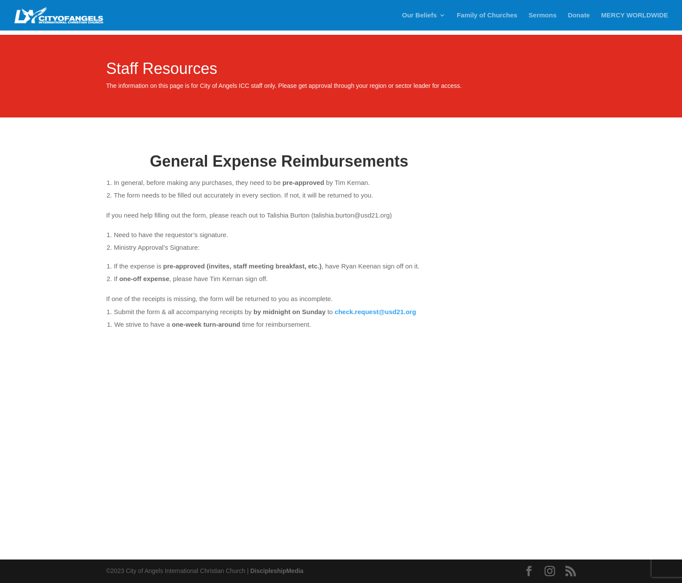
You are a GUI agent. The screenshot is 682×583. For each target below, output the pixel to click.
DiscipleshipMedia (276, 570)
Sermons (542, 15)
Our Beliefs (419, 15)
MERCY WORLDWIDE (634, 15)
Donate (579, 15)
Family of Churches (487, 15)
